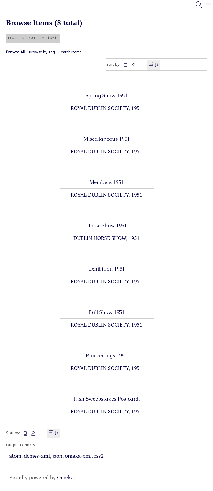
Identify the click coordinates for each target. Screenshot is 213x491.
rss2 (99, 455)
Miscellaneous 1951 (106, 139)
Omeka (65, 477)
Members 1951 (106, 182)
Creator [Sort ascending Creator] (133, 65)
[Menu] (208, 7)
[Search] (199, 7)
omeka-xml (78, 455)
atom (15, 455)
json (58, 455)
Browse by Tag (42, 52)
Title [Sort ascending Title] (126, 65)
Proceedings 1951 (106, 355)
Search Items (70, 52)
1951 (136, 108)
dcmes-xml (37, 455)
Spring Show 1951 (106, 95)
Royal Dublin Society (100, 108)
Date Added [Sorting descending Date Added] (151, 64)
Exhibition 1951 (106, 269)
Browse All (15, 52)
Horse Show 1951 (106, 225)
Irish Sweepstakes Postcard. (106, 399)
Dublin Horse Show (99, 238)
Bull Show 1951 (106, 312)
